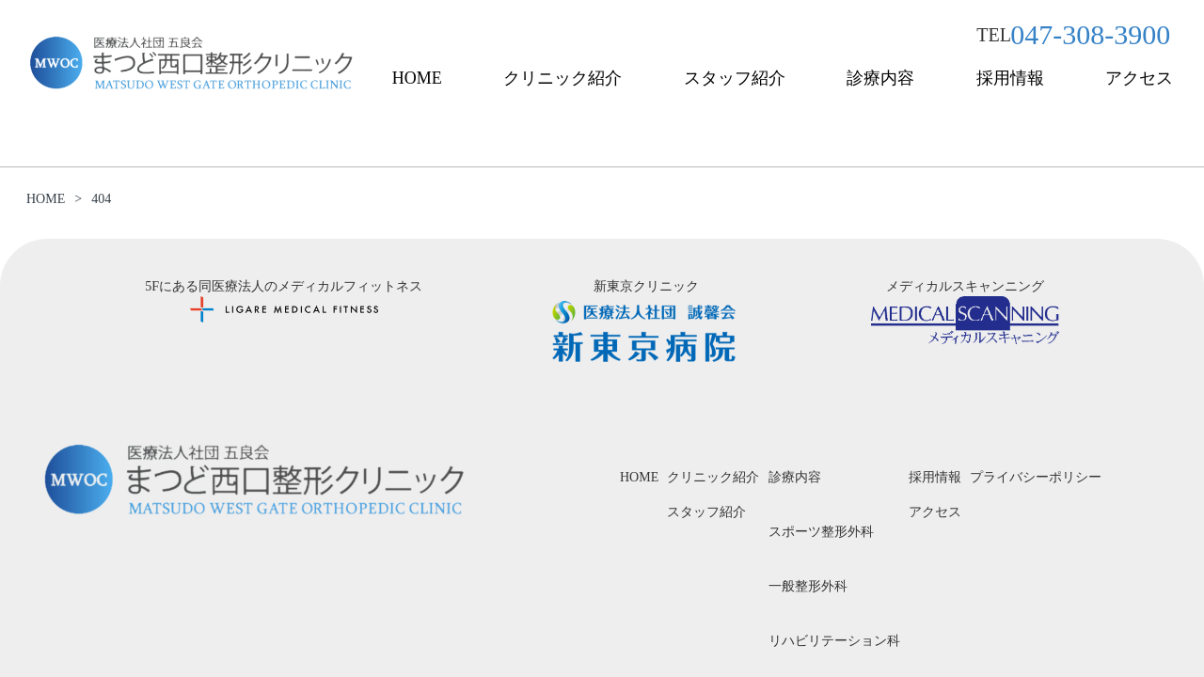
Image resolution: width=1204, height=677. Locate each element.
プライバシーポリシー (1035, 477)
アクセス (1139, 78)
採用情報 (1010, 78)
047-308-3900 (1090, 34)
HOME (417, 78)
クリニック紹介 (562, 78)
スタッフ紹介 (734, 78)
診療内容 (880, 78)
